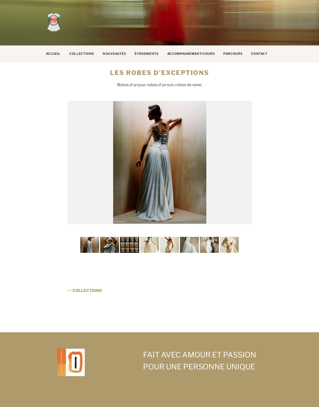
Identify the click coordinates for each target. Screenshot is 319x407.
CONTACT (259, 54)
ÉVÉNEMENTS (146, 54)
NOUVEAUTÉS (114, 54)
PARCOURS (232, 54)
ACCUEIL (53, 54)
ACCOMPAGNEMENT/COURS (191, 54)
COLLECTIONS (81, 54)
